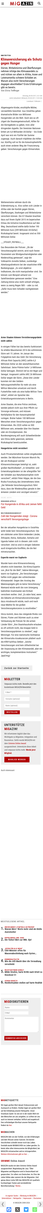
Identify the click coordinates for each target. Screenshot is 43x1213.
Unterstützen (6, 1198)
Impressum (27, 1198)
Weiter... (18, 1186)
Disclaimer (37, 1198)
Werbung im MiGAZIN (28, 1196)
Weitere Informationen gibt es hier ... (15, 1154)
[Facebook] (14, 1210)
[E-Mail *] (16, 692)
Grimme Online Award (17, 743)
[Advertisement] (21, 29)
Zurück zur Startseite (16, 668)
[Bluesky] (31, 1210)
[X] (22, 1210)
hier (10, 1125)
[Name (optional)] (16, 705)
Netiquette (17, 1198)
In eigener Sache (12, 1196)
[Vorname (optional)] (16, 699)
